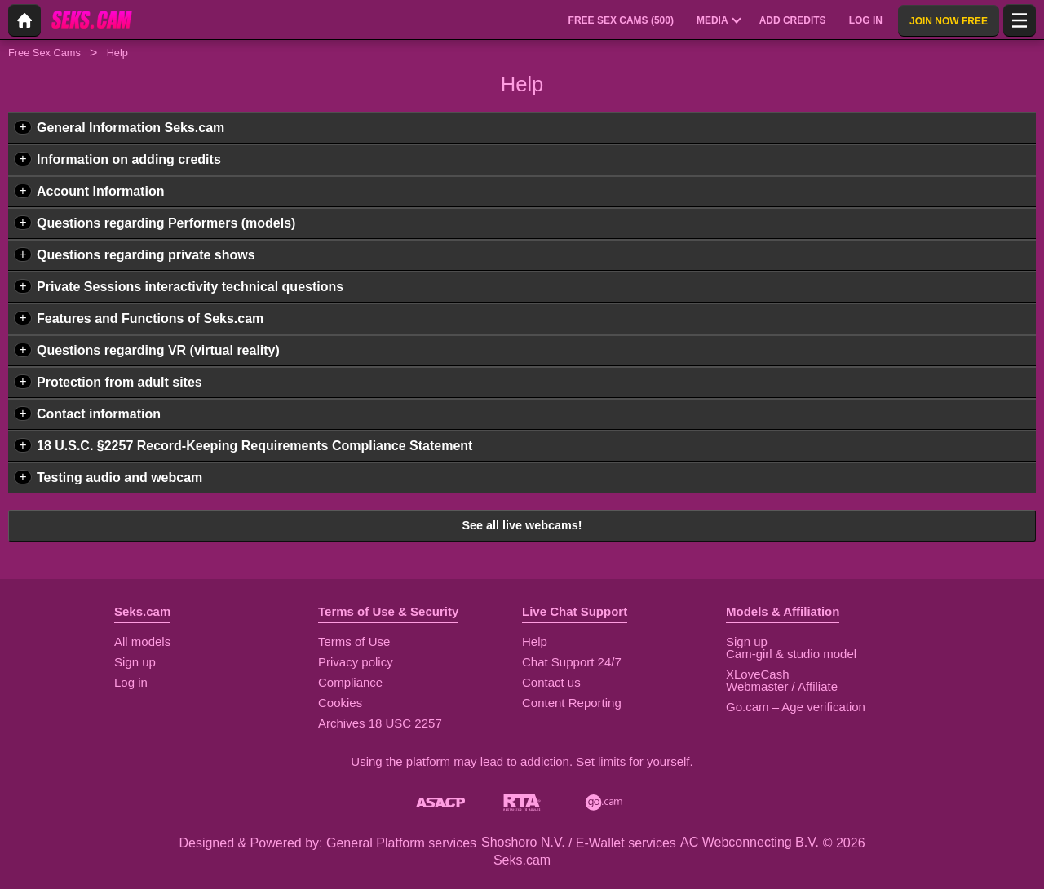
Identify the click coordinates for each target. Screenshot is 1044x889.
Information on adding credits (129, 159)
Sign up (135, 662)
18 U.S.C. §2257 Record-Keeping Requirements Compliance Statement (254, 446)
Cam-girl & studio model (791, 654)
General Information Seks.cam (130, 128)
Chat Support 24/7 (572, 662)
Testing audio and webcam (119, 477)
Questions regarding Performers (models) (166, 223)
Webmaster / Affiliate (782, 686)
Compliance (350, 682)
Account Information (100, 191)
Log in (131, 682)
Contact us (551, 682)
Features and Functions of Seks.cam (150, 318)
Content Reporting (572, 703)
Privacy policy (355, 662)
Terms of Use (354, 641)
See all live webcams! (522, 525)
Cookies (340, 703)
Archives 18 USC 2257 (380, 723)
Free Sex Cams (44, 52)
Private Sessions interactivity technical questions (190, 287)
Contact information (99, 414)
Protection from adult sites (119, 382)
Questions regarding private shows (146, 255)
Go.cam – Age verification (795, 707)
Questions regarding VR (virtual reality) (158, 350)
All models (142, 641)
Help (534, 641)
